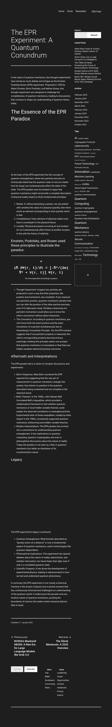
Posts (70, 11)
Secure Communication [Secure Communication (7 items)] (84, 241)
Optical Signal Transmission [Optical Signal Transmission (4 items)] (86, 188)
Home (61, 11)
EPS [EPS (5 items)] (77, 156)
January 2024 (81, 113)
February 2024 (81, 110)
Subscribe (31, 669)
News (47, 687)
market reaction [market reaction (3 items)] (80, 180)
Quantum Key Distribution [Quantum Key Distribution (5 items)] (87, 218)
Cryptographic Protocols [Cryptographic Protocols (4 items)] (85, 142)
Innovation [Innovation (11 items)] (82, 172)
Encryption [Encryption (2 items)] (93, 153)
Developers (50, 680)
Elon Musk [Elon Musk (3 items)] (96, 150)
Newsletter (81, 11)
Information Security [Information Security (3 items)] (82, 168)
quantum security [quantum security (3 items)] (81, 235)
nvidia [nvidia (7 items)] (85, 184)
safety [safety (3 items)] (97, 235)
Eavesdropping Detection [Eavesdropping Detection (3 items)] (83, 150)
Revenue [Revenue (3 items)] (91, 235)
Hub (47, 673)
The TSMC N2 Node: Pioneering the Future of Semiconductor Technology (86, 65)
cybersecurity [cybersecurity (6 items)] (82, 145)
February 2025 (81, 95)
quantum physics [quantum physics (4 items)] (82, 232)
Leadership (62, 673)
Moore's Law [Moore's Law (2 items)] (78, 184)
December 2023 (81, 117)
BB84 (47, 676)
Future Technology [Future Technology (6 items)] (84, 163)
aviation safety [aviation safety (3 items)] (83, 138)
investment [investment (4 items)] (95, 172)
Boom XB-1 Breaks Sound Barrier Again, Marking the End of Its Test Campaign (88, 79)
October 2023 (80, 124)
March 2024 (80, 106)
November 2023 (82, 121)
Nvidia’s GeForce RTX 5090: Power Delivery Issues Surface (88, 72)
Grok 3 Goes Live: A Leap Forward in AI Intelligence (86, 58)
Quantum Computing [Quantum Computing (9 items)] (82, 201)
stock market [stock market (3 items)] (94, 248)
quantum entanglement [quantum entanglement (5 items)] (86, 211)
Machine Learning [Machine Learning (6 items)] (84, 176)
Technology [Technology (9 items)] (90, 255)
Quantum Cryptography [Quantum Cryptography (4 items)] (84, 208)
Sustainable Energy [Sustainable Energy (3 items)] (91, 251)
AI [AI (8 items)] (76, 138)
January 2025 (81, 98)
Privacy (60, 691)
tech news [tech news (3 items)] (78, 255)
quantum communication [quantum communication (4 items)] (85, 195)
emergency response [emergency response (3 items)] (82, 153)
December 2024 (81, 102)
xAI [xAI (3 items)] (80, 259)
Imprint (60, 695)
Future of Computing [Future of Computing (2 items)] (80, 160)
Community (50, 684)
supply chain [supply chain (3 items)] (79, 251)
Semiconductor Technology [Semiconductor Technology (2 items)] (82, 248)
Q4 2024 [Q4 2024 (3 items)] (83, 191)
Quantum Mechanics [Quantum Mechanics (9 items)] (82, 225)
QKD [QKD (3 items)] (88, 191)
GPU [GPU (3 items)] (97, 164)
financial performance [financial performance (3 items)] (87, 157)
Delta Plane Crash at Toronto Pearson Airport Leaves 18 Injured (87, 51)
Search (78, 30)
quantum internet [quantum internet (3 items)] (81, 215)
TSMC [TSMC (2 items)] (76, 259)
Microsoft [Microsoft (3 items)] (90, 180)
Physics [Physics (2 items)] (77, 191)
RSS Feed (95, 12)
